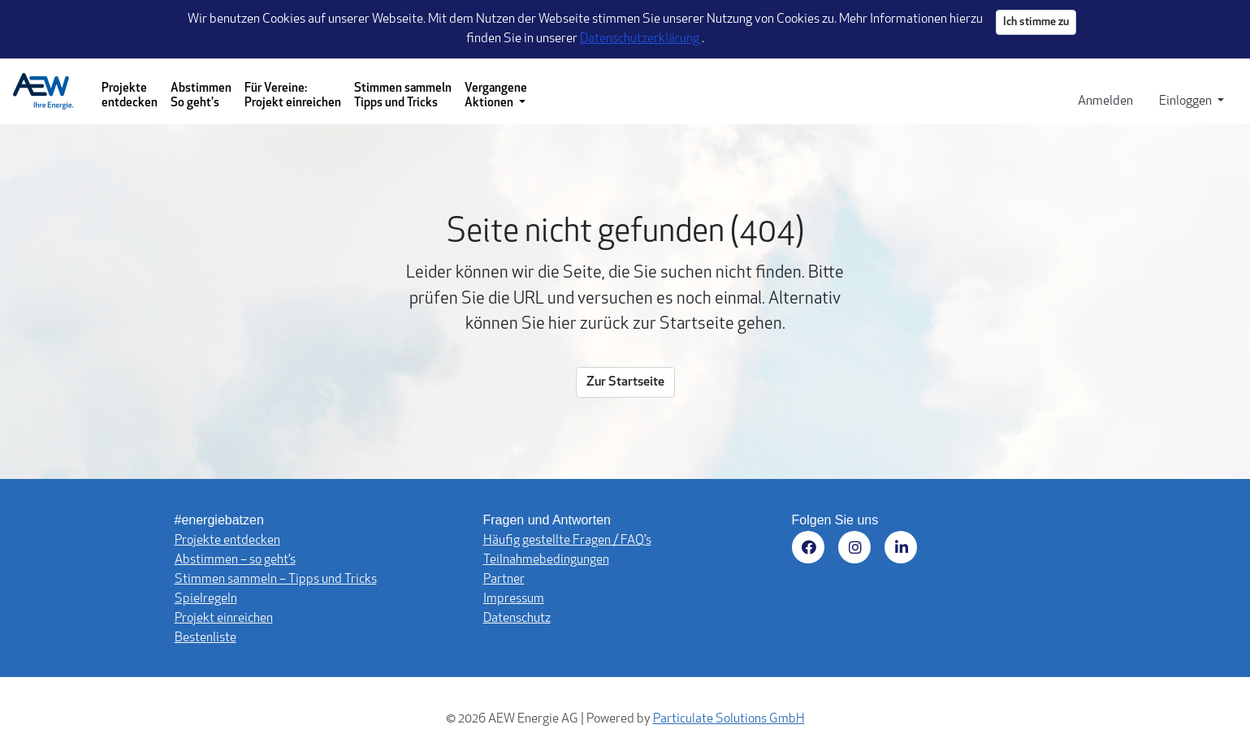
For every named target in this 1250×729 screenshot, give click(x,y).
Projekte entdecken (130, 96)
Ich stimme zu (1036, 22)
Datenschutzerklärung (641, 38)
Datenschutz (517, 618)
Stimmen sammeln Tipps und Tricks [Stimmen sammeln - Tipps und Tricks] (403, 96)
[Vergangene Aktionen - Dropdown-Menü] (496, 91)
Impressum (513, 599)
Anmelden (1105, 101)
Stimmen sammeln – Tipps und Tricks (276, 579)
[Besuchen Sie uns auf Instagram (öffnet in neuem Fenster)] (857, 550)
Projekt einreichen (224, 618)
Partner (504, 579)
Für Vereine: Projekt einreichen (292, 96)
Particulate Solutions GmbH (729, 719)
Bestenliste (205, 638)
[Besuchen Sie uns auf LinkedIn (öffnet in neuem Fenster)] (904, 550)
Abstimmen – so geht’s (235, 560)
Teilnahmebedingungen (546, 560)
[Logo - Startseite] (50, 92)
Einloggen (1186, 101)
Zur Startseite (625, 382)
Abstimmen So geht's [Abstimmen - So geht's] (201, 96)
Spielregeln (206, 599)
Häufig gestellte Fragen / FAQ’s (567, 540)
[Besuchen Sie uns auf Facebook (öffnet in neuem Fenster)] (811, 550)
